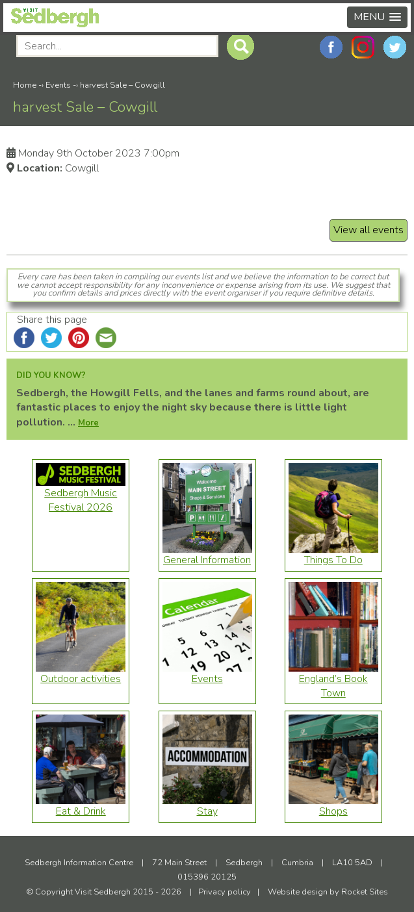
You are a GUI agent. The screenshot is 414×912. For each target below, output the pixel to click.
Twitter (394, 47)
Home (24, 85)
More (88, 423)
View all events (368, 230)
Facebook (331, 47)
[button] (377, 17)
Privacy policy (224, 892)
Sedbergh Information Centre (79, 862)
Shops (333, 806)
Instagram (363, 47)
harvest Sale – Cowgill (122, 85)
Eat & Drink (80, 806)
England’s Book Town (333, 680)
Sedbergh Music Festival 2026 (80, 494)
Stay (207, 806)
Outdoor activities (80, 673)
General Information (207, 554)
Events (58, 85)
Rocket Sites (364, 892)
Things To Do (333, 554)
